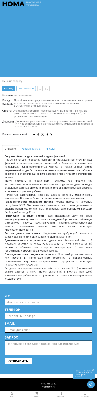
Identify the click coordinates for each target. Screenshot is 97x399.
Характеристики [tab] (31, 148)
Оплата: (7, 110)
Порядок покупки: (7, 102)
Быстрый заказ (26, 88)
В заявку (8, 88)
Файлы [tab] (51, 148)
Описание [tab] (10, 148)
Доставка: (8, 121)
